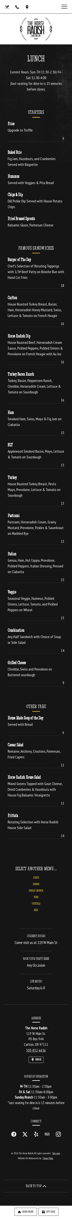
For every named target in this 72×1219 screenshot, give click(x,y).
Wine (36, 900)
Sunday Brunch (36, 893)
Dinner (36, 887)
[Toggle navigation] (64, 6)
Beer (36, 913)
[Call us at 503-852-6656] (17, 6)
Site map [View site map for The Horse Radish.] (56, 1153)
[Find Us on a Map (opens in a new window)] (27, 6)
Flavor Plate (48, 1158)
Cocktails (36, 906)
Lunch (36, 880)
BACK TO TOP (36, 1186)
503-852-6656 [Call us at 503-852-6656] (36, 1050)
